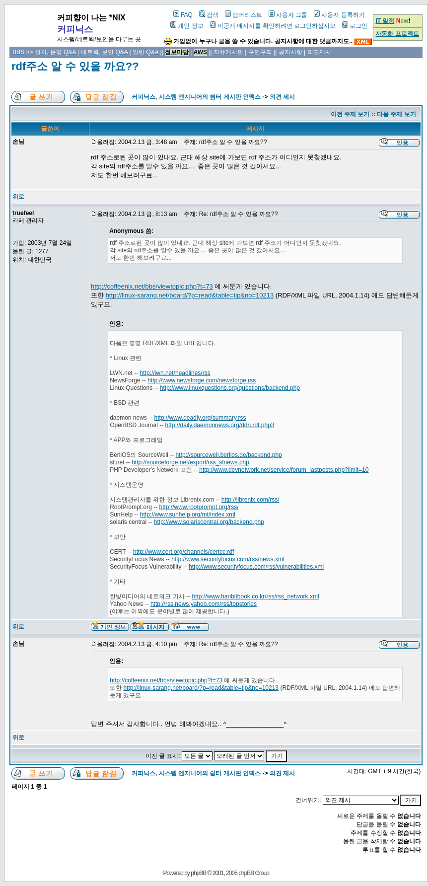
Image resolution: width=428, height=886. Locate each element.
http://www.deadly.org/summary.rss (200, 417)
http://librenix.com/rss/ (250, 499)
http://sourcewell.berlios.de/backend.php (229, 454)
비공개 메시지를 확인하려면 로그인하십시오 (273, 25)
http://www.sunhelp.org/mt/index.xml (187, 514)
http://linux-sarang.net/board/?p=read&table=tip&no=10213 (190, 295)
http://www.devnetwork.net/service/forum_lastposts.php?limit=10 (283, 469)
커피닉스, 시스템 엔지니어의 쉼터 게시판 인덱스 (196, 96)
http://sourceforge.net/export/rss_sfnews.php (190, 462)
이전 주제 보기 (350, 114)
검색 (208, 14)
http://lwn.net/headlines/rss (175, 372)
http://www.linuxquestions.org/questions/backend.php (230, 387)
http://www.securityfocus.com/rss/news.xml (227, 559)
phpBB (198, 873)
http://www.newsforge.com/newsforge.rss (201, 380)
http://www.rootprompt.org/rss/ (199, 507)
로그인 (354, 25)
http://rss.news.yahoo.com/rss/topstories (203, 603)
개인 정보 (186, 25)
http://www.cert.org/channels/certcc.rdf (183, 551)
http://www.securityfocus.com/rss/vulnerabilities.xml (256, 566)
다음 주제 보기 (396, 114)
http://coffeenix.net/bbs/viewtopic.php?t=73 (152, 286)
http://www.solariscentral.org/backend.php (209, 521)
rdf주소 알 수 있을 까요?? (75, 66)
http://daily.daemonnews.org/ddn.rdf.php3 (220, 425)
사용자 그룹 (288, 14)
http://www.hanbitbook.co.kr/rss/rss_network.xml (255, 596)
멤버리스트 (243, 14)
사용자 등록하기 (339, 14)
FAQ (183, 14)
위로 (18, 196)
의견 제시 (282, 96)
